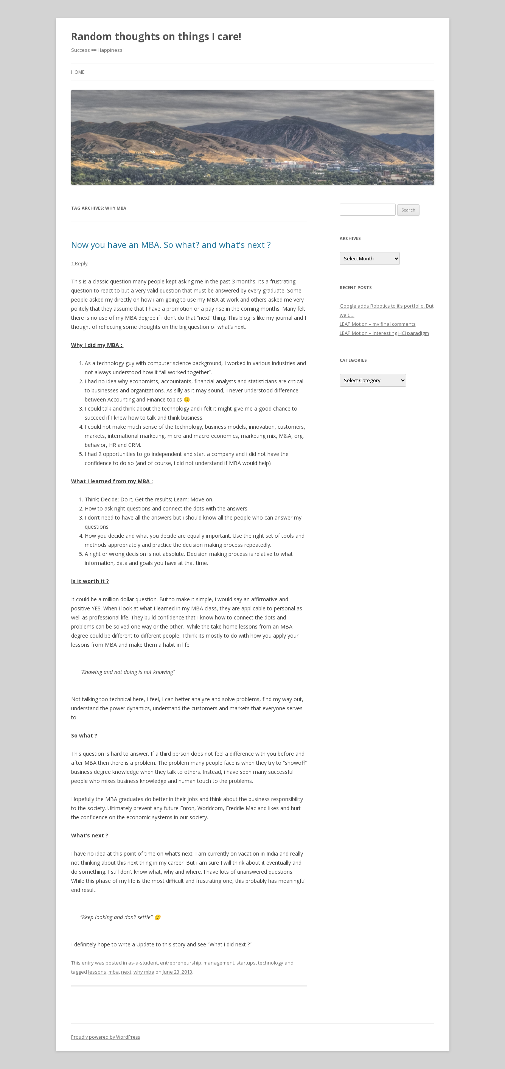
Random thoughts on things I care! (156, 36)
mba (114, 971)
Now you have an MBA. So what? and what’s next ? (171, 244)
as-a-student (143, 962)
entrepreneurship (180, 962)
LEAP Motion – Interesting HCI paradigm (384, 333)
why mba (144, 971)
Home (77, 72)
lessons (97, 971)
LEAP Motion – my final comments (378, 324)
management (219, 962)
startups (246, 962)
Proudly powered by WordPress (105, 1037)
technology (270, 962)
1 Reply (79, 263)
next (126, 971)
